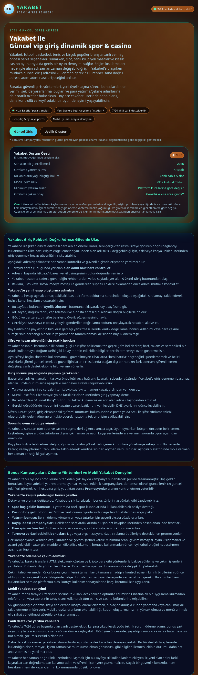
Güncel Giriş (23, 131)
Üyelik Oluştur (55, 131)
